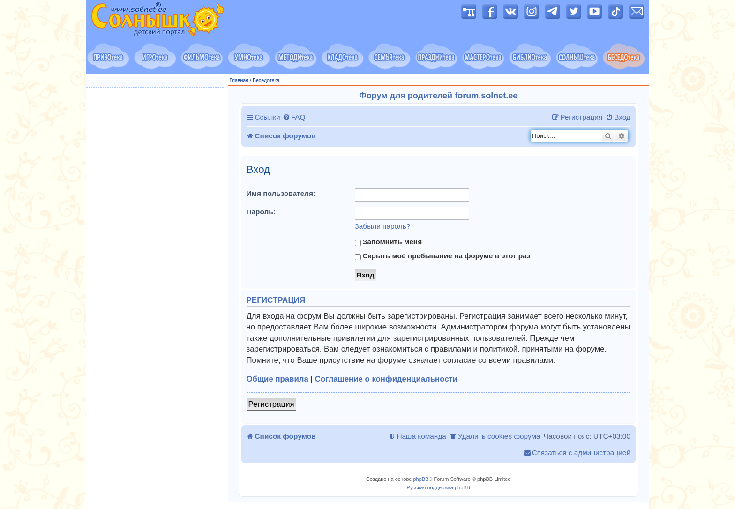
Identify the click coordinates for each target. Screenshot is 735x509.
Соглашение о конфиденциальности (386, 378)
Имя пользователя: (281, 193)
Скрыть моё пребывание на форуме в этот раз (443, 256)
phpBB (420, 479)
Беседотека (266, 80)
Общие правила (277, 378)
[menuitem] (294, 117)
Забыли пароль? (383, 226)
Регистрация (271, 404)
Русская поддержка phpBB (438, 487)
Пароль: (261, 212)
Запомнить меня (388, 242)
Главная (239, 80)
